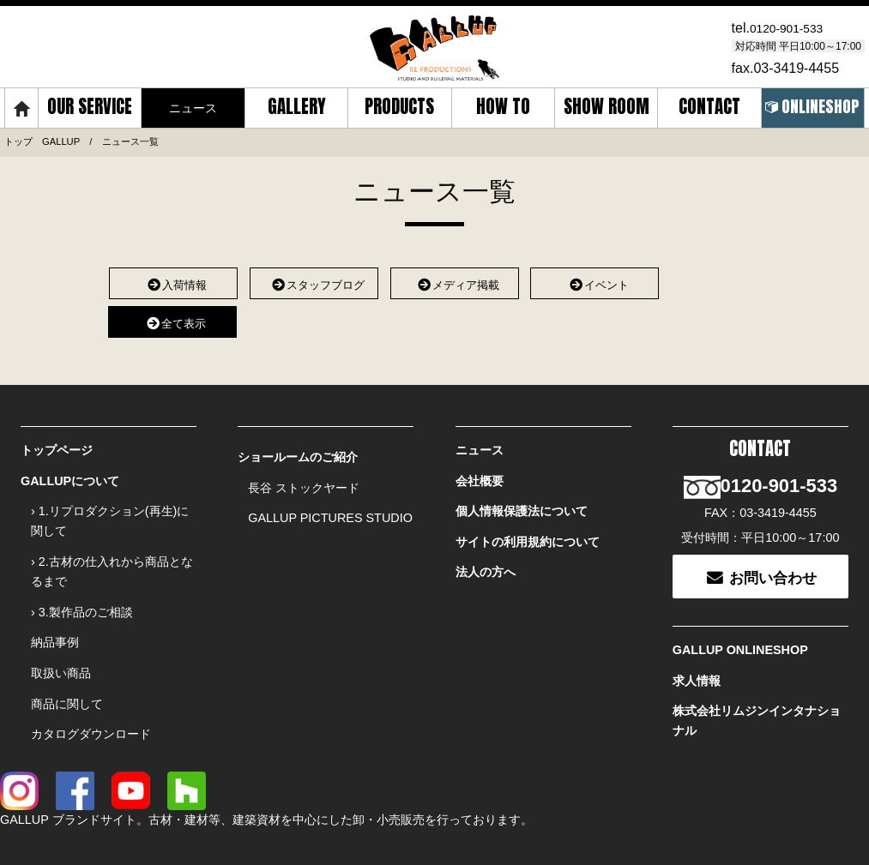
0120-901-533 (793, 27)
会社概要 (480, 472)
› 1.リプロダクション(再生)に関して (110, 509)
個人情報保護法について (522, 499)
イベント (595, 279)
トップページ (57, 446)
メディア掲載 (454, 279)
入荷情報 (174, 279)
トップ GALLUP (42, 139)
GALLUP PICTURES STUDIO (330, 506)
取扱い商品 (61, 645)
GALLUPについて (70, 472)
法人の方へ (486, 552)
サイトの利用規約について (528, 525)
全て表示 (172, 317)
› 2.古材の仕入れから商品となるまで (112, 555)
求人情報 (697, 650)
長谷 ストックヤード (303, 479)
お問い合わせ (760, 552)
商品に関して (67, 671)
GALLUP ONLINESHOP (740, 623)
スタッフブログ (313, 279)
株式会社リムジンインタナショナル (757, 686)
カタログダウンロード (91, 698)
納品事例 (55, 618)
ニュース (480, 446)
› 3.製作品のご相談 (82, 591)
